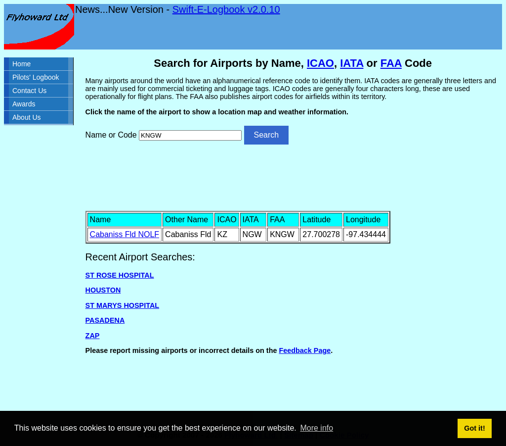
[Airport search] (190, 135)
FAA (391, 63)
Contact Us (29, 91)
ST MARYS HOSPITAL (122, 305)
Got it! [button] (474, 428)
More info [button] (316, 428)
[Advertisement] (293, 176)
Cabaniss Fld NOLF (125, 234)
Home (21, 64)
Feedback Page (305, 350)
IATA (351, 63)
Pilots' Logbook (35, 77)
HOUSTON (103, 290)
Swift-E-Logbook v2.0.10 (226, 9)
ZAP (92, 336)
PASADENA (105, 320)
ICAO (320, 63)
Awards (23, 104)
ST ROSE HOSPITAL (119, 275)
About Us (26, 117)
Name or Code (111, 135)
